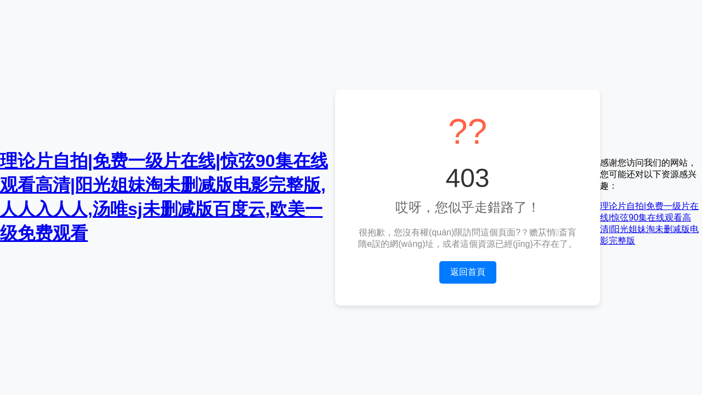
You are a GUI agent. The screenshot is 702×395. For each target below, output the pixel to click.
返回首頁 (467, 271)
